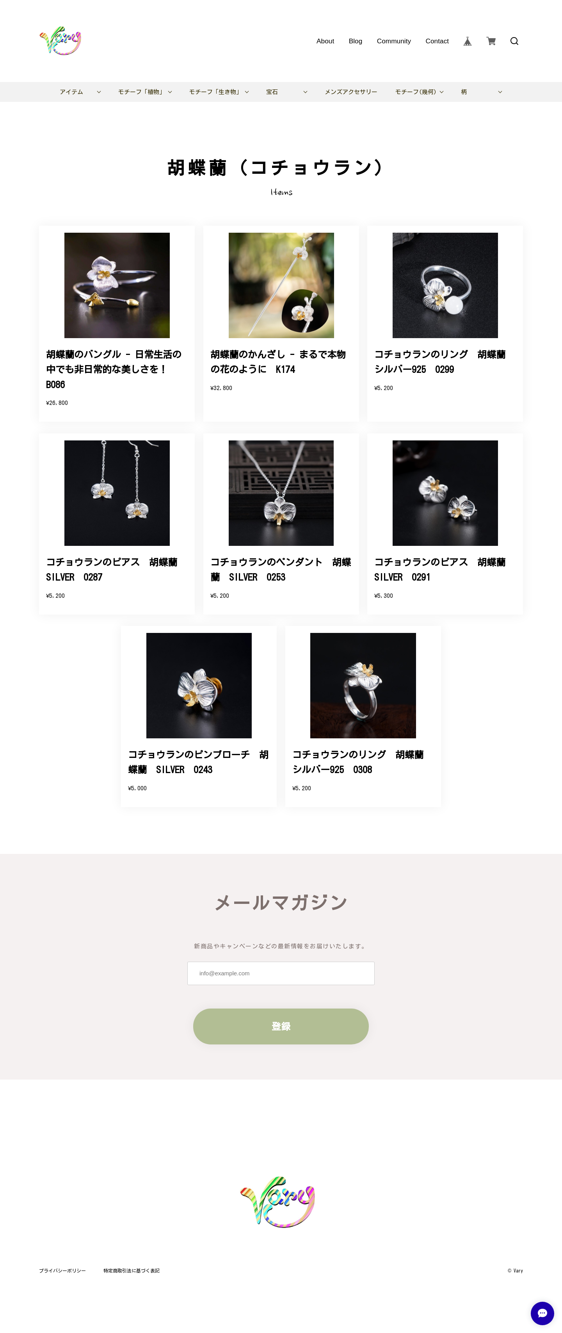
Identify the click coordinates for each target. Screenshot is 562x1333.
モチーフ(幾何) (416, 92)
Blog (356, 40)
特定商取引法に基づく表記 (131, 1270)
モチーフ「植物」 (141, 92)
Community (394, 40)
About (325, 40)
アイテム (71, 92)
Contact (437, 40)
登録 (281, 1026)
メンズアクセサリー (351, 92)
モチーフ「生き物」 (215, 92)
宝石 (272, 92)
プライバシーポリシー (62, 1270)
